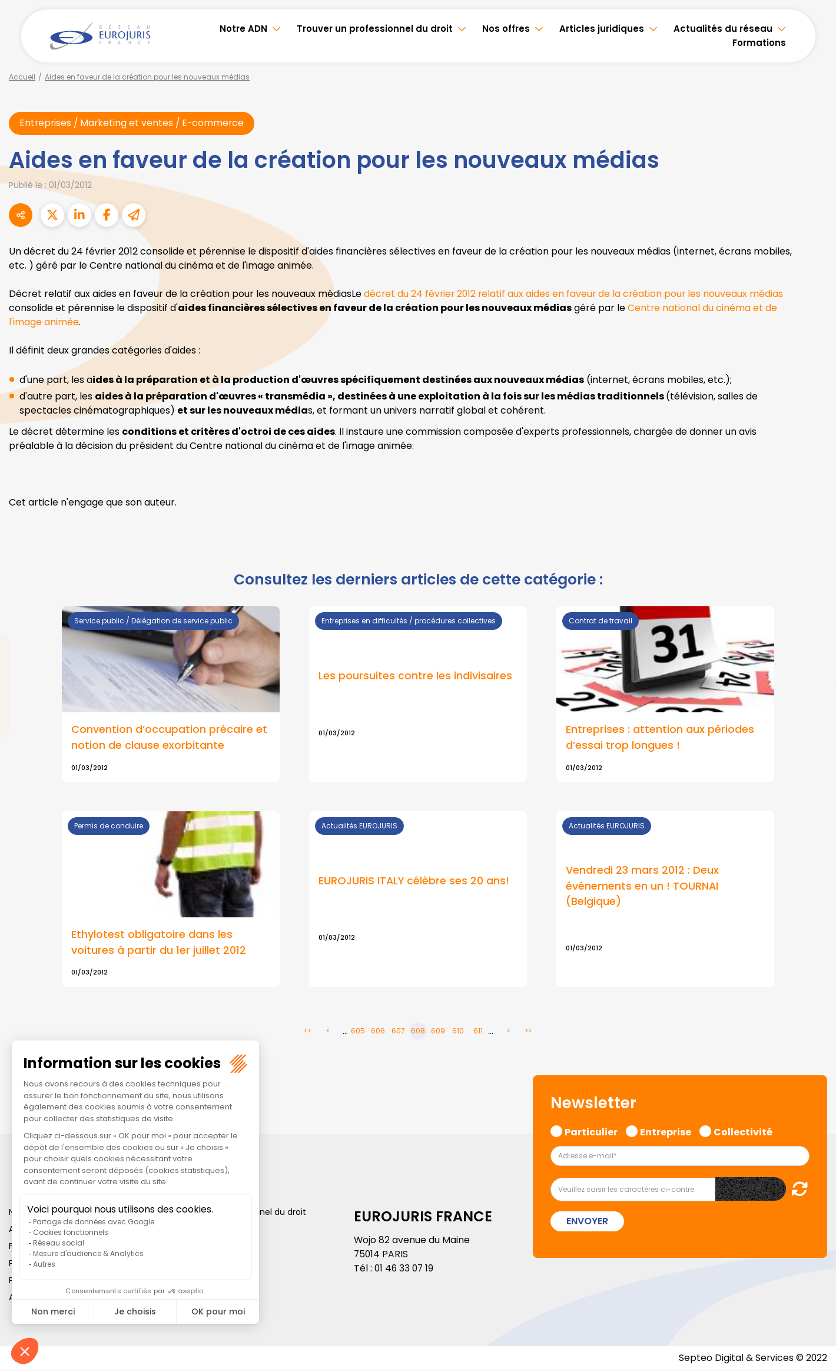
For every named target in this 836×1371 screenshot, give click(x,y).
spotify (812, 733)
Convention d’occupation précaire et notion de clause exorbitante (169, 738)
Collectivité (743, 1131)
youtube (812, 685)
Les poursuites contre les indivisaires (415, 676)
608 (418, 1032)
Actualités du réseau (723, 28)
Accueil (22, 77)
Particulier (591, 1131)
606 (378, 1032)
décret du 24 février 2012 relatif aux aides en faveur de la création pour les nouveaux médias (576, 294)
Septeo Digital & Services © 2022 (752, 1359)
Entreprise (665, 1131)
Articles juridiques (601, 28)
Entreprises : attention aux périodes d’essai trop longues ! (660, 738)
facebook (812, 615)
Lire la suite (418, 900)
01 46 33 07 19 (405, 1269)
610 (458, 1032)
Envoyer (587, 1222)
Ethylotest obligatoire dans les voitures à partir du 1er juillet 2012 (158, 943)
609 (438, 1032)
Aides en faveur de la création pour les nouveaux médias (147, 77)
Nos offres (506, 28)
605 (358, 1032)
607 (398, 1032)
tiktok (812, 756)
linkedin (812, 662)
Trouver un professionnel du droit (375, 28)
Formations (759, 43)
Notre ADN (243, 28)
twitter (812, 638)
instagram (812, 709)
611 (478, 1032)
